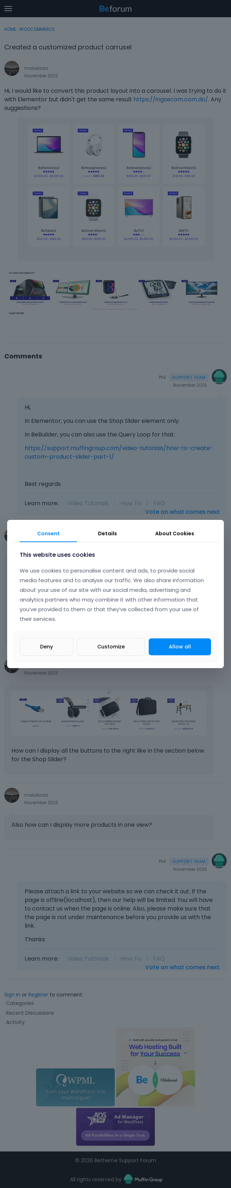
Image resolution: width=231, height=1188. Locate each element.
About (174, 533)
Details (107, 533)
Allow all (180, 646)
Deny (46, 646)
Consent (48, 533)
